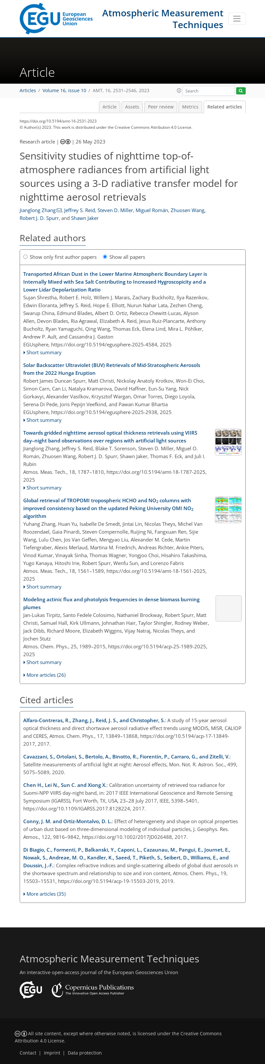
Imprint (52, 1053)
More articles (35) (46, 893)
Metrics (190, 107)
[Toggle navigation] (237, 18)
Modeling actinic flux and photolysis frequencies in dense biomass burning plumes (111, 603)
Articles (28, 90)
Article (110, 107)
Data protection (85, 1053)
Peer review (161, 107)
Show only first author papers (60, 257)
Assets (132, 107)
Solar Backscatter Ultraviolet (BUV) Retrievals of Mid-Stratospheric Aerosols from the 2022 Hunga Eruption (111, 369)
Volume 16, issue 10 (64, 90)
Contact (28, 1053)
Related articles (224, 107)
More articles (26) (46, 675)
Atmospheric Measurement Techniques (162, 19)
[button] (179, 90)
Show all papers (124, 257)
